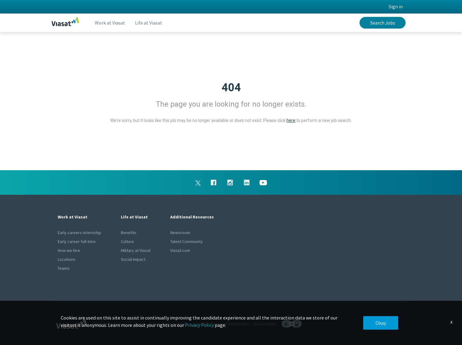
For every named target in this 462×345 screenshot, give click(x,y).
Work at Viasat (110, 23)
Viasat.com (180, 250)
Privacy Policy (199, 325)
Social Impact (133, 259)
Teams (64, 268)
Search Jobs (382, 23)
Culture (127, 241)
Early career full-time (77, 241)
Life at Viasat (148, 23)
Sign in (396, 6)
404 (231, 87)
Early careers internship (79, 232)
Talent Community (186, 241)
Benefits (129, 232)
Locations (66, 259)
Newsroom (180, 232)
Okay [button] (380, 323)
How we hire (69, 250)
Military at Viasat (136, 250)
